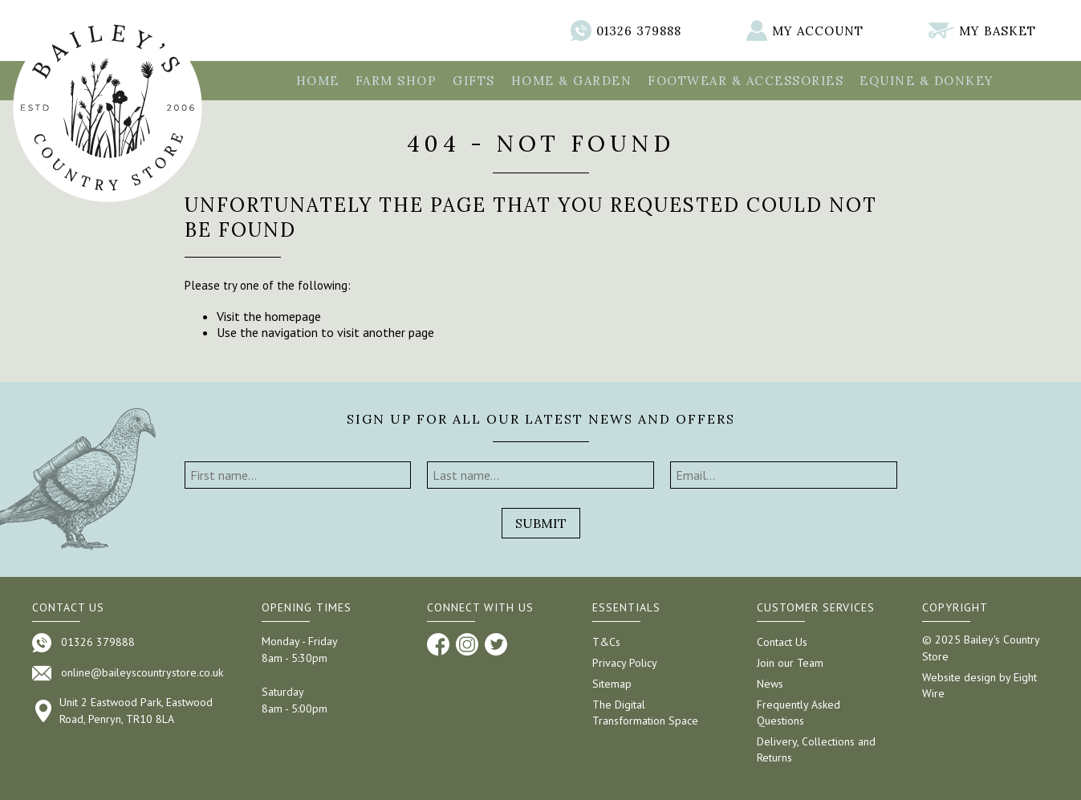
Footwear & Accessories (745, 80)
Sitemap (612, 683)
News (770, 683)
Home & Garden (571, 80)
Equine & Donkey (927, 80)
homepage (293, 316)
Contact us (68, 607)
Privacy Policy (624, 663)
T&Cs (606, 642)
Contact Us (782, 642)
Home (317, 80)
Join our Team (790, 663)
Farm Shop (396, 80)
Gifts (474, 80)
